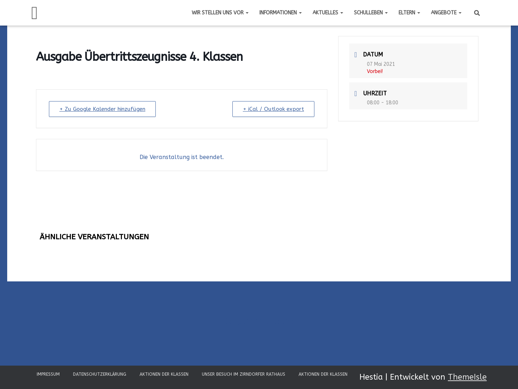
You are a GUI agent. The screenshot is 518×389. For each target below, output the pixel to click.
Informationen (280, 13)
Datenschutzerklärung (99, 374)
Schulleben (371, 13)
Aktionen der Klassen (164, 374)
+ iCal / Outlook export (273, 109)
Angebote (446, 13)
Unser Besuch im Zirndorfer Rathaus (243, 374)
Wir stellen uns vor (220, 13)
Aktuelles (328, 13)
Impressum (48, 374)
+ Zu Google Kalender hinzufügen (102, 109)
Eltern (409, 13)
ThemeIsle (467, 377)
